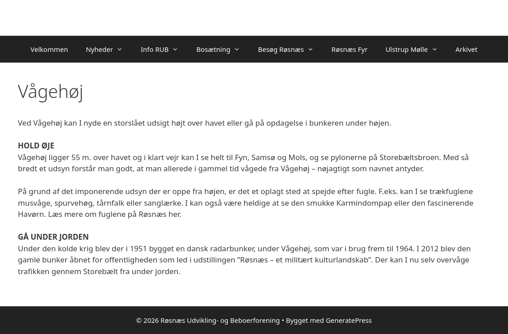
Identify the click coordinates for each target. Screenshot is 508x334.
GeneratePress (349, 320)
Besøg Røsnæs (290, 49)
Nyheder (109, 49)
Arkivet (467, 49)
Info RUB (164, 49)
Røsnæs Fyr (350, 49)
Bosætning (222, 49)
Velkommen (49, 49)
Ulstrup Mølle (416, 49)
